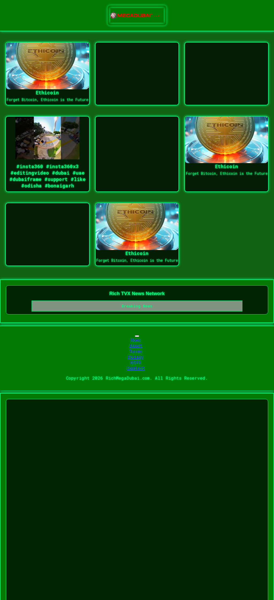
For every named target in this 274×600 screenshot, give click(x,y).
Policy (135, 357)
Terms (135, 351)
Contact (136, 368)
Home (136, 340)
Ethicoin (47, 92)
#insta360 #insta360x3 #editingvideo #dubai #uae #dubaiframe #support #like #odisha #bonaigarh (47, 176)
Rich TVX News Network (137, 293)
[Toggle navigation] (137, 336)
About (135, 345)
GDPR (135, 362)
